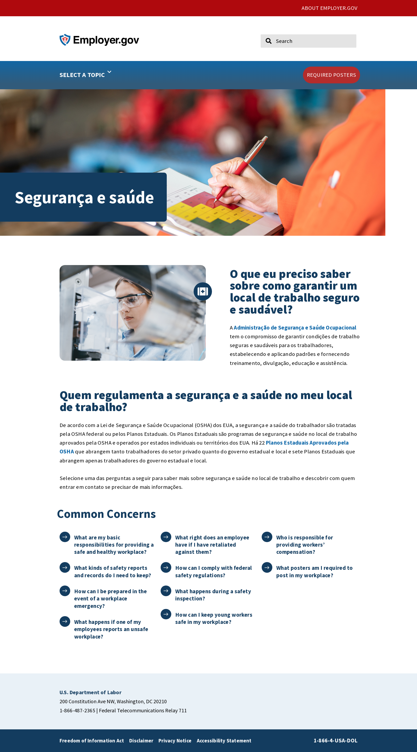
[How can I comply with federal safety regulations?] (166, 567)
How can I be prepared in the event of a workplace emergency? (110, 598)
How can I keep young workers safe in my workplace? (214, 618)
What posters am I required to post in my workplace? (315, 571)
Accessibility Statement (224, 740)
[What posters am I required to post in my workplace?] (267, 567)
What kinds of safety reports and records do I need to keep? (113, 571)
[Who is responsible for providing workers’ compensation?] (267, 537)
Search (265, 32)
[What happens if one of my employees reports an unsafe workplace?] (65, 621)
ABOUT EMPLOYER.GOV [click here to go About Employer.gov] (329, 8)
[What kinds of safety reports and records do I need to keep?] (65, 567)
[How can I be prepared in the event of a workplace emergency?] (65, 591)
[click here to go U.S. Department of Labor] (91, 692)
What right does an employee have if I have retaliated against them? (213, 545)
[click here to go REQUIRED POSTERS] (331, 75)
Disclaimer (141, 740)
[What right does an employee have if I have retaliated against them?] (166, 537)
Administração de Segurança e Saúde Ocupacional (295, 327)
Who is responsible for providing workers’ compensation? (305, 545)
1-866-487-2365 (77, 710)
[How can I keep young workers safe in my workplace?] (166, 614)
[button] (102, 75)
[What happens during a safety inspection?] (166, 591)
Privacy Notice (175, 740)
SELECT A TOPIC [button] (85, 73)
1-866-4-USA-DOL (335, 740)
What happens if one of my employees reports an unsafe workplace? (111, 629)
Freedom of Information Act (92, 740)
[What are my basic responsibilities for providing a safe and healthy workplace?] (65, 537)
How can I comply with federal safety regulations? (214, 571)
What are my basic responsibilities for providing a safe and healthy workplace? (114, 545)
